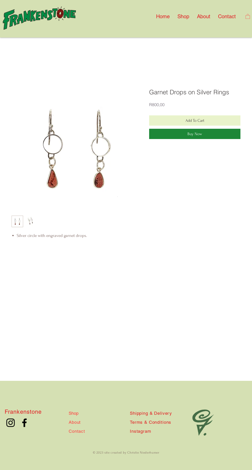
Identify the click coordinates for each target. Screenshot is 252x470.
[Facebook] (24, 422)
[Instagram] (10, 422)
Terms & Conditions (150, 422)
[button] (248, 16)
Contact (77, 431)
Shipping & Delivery (151, 413)
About (75, 422)
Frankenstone (23, 412)
